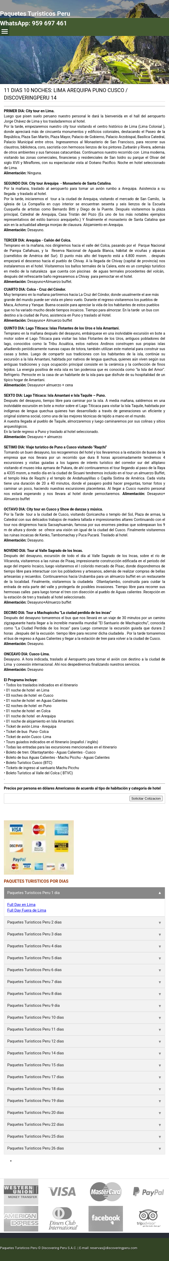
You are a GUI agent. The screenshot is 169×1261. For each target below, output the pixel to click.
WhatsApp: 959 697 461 (33, 23)
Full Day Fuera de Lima (26, 910)
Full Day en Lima (21, 904)
